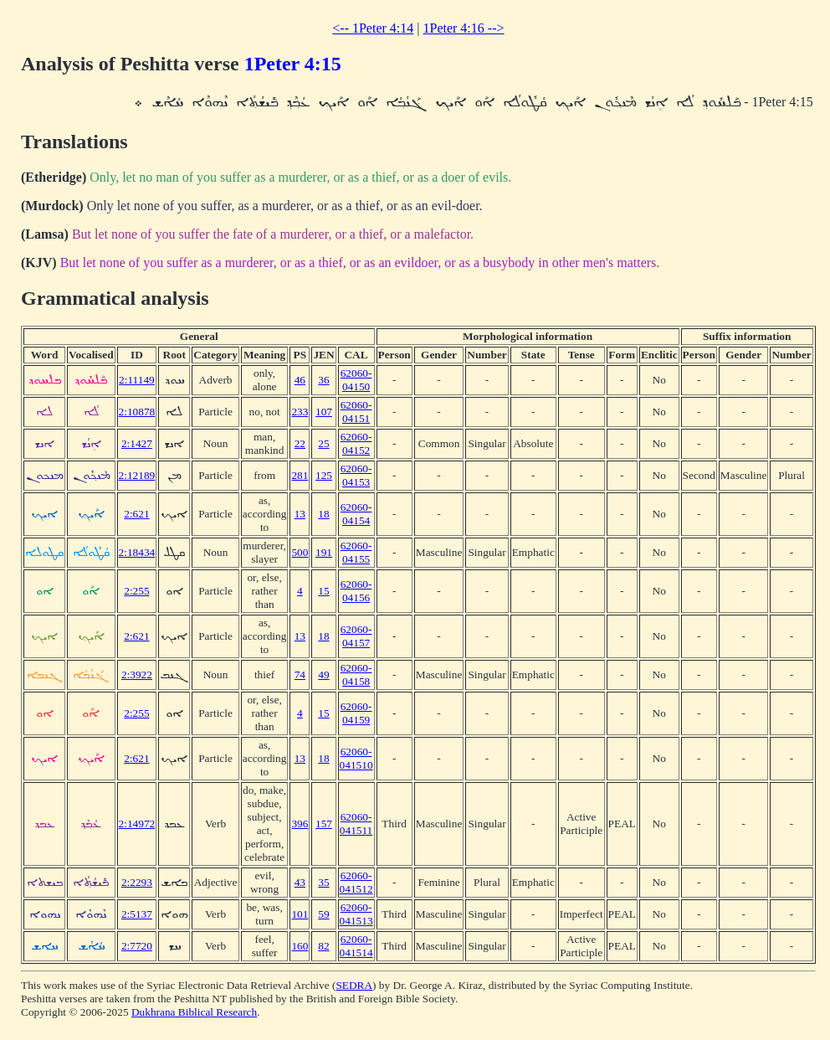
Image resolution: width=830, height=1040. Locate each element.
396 (299, 823)
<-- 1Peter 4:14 (372, 28)
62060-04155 (356, 552)
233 (299, 411)
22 (300, 443)
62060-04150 (356, 380)
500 (299, 552)
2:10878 (137, 411)
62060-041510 (356, 758)
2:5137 (136, 914)
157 (323, 823)
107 (323, 411)
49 (323, 674)
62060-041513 (356, 914)
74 (300, 674)
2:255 (136, 590)
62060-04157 (356, 636)
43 (300, 882)
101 (299, 914)
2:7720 (136, 946)
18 (323, 513)
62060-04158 (356, 674)
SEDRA (354, 985)
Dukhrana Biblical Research (194, 1012)
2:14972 (137, 823)
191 (323, 552)
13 (300, 513)
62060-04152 (356, 443)
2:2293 (136, 882)
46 (300, 379)
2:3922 (136, 674)
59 (323, 914)
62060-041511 (356, 824)
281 (299, 475)
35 (323, 882)
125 (323, 475)
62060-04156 (356, 591)
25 (323, 443)
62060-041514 (356, 946)
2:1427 (136, 443)
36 (323, 379)
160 (299, 946)
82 (323, 946)
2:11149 (137, 379)
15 (323, 590)
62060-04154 (356, 514)
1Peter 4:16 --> (463, 28)
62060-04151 (356, 412)
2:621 (136, 513)
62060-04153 (356, 475)
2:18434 (137, 552)
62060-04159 (356, 713)
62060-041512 (356, 882)
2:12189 (137, 475)
